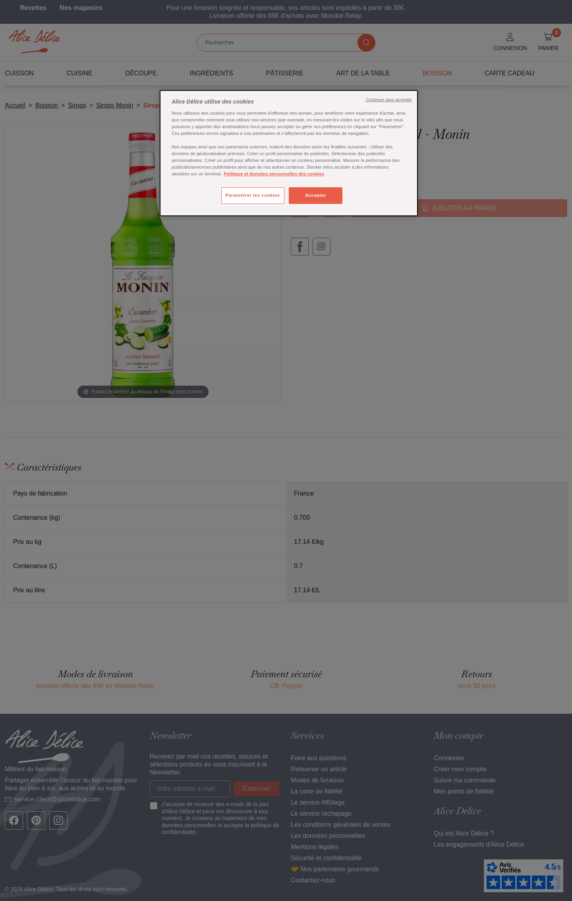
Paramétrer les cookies (253, 195)
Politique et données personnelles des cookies (274, 173)
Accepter (315, 195)
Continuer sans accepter (389, 99)
